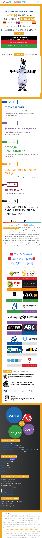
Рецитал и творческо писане (10, 452)
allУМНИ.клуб (29, 450)
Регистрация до (19, 42)
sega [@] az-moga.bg (9, 494)
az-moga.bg (5, 459)
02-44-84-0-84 (21, 254)
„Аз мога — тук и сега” (13, 2)
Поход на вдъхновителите (10, 447)
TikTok (3, 472)
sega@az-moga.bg (26, 39)
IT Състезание (6, 443)
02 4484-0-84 (13, 39)
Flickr (2, 465)
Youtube (3, 468)
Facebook (4, 461)
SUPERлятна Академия (8, 445)
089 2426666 (20, 259)
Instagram (4, 470)
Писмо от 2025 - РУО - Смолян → (19, 46)
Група (3, 463)
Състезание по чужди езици (10, 450)
